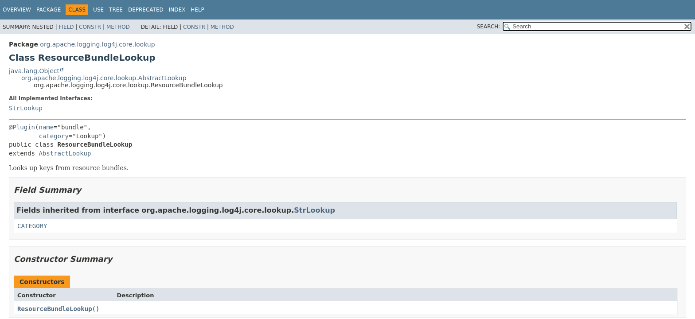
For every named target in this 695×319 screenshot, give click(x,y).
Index (177, 10)
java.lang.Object (34, 70)
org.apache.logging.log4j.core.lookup (97, 44)
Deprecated (146, 10)
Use (98, 10)
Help (197, 10)
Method (118, 27)
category (53, 136)
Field (66, 27)
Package (48, 10)
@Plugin (22, 127)
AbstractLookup (65, 153)
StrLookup (26, 108)
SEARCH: (488, 26)
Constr (90, 27)
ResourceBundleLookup (54, 308)
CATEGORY (32, 226)
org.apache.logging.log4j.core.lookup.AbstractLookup (104, 78)
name (46, 127)
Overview (17, 10)
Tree (116, 10)
